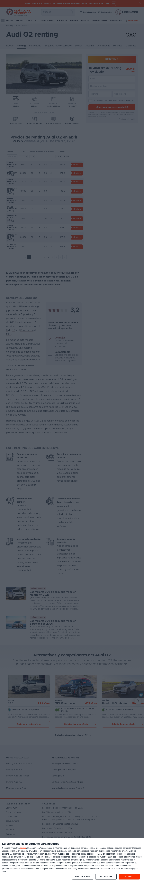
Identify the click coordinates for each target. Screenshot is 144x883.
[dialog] (72, 860)
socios (23, 848)
